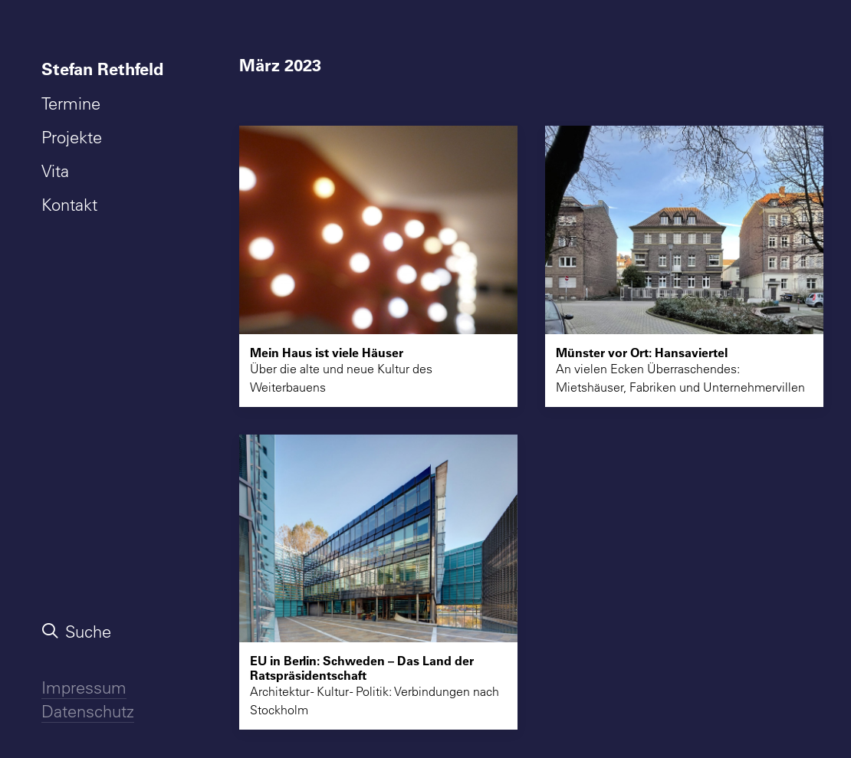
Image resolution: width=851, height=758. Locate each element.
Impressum (84, 687)
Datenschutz (87, 711)
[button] (378, 229)
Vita (55, 171)
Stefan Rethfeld (102, 68)
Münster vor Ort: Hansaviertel (642, 352)
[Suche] (106, 631)
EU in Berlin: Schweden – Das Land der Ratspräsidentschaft (362, 667)
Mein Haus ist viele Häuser (326, 352)
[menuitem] (106, 69)
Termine (70, 103)
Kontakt (69, 204)
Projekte (71, 137)
